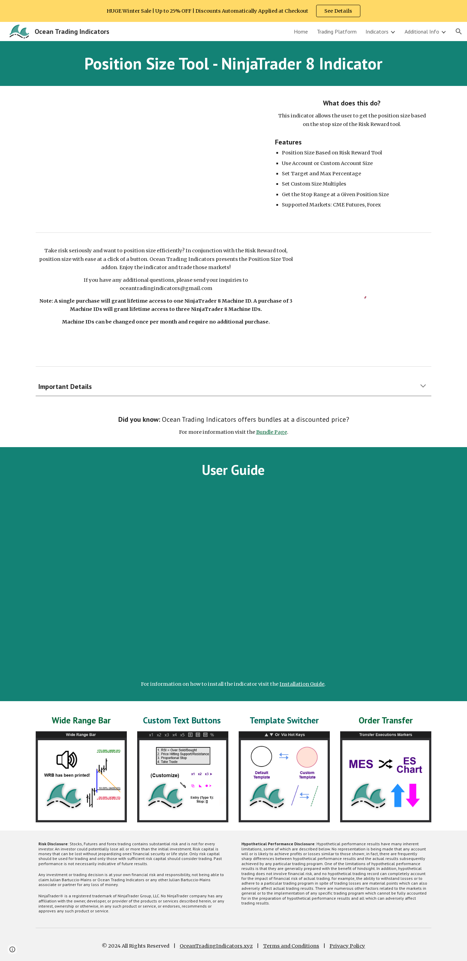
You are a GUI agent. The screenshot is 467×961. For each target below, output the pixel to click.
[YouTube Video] (149, 157)
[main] (233, 63)
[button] (459, 31)
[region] (233, 11)
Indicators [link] (377, 31)
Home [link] (301, 31)
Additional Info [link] (422, 31)
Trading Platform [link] (337, 31)
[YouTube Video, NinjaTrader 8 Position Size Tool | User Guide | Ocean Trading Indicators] (233, 582)
